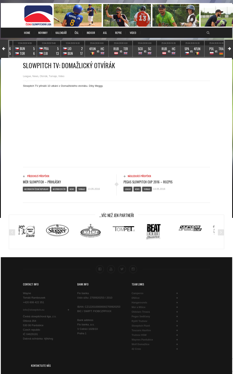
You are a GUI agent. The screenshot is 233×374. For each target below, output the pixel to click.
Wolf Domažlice (140, 344)
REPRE (118, 32)
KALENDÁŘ (61, 32)
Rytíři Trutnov (139, 321)
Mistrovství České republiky (36, 189)
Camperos (137, 293)
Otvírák (43, 76)
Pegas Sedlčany (141, 316)
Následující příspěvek (137, 176)
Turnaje (53, 76)
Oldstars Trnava (141, 311)
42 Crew (136, 349)
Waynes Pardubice (142, 339)
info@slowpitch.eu (33, 309)
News (35, 76)
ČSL (77, 32)
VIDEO (133, 32)
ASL (105, 32)
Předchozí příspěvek (36, 176)
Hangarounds (139, 302)
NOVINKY (42, 32)
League (27, 76)
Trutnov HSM (139, 335)
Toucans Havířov (141, 330)
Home (27, 32)
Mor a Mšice (138, 307)
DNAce (135, 298)
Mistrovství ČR (59, 189)
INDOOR (91, 32)
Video (61, 76)
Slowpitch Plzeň (141, 325)
